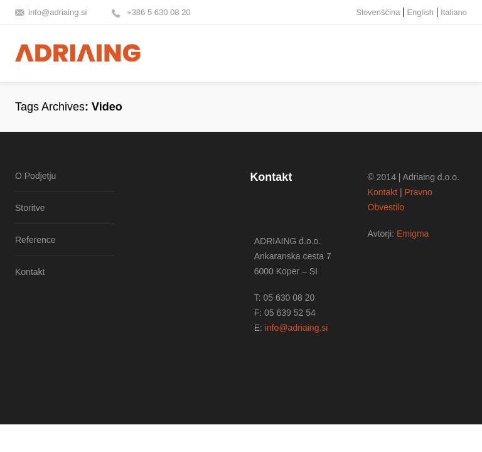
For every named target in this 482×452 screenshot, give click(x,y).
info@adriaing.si (57, 12)
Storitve (30, 208)
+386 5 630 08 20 (157, 12)
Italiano (454, 12)
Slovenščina (378, 12)
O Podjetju (35, 176)
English (420, 12)
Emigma (413, 234)
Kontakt (30, 272)
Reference (35, 240)
